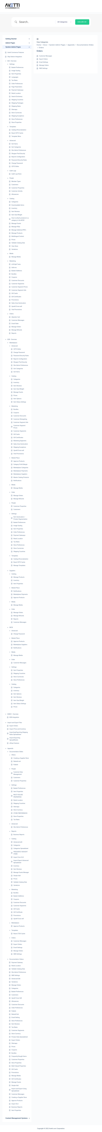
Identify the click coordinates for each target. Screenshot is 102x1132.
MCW (11, 627)
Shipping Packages (17, 103)
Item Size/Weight (16, 215)
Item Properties (16, 74)
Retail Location (16, 93)
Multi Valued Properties (18, 1066)
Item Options (17, 398)
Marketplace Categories (20, 467)
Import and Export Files (14, 722)
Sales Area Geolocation (18, 303)
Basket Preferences (17, 67)
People (11, 178)
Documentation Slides (16, 751)
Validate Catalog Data (18, 243)
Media (11, 253)
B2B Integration (14, 717)
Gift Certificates (16, 296)
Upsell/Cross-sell (16, 306)
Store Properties (16, 122)
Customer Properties (17, 188)
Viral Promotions (16, 309)
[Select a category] (63, 22)
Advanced (12, 140)
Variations (14, 249)
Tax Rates (14, 80)
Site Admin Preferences (18, 150)
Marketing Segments (19, 440)
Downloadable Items (17, 205)
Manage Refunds (16, 330)
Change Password (17, 163)
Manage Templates (19, 565)
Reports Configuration (18, 157)
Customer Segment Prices (19, 287)
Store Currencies (16, 112)
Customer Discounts (17, 280)
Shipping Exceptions (17, 116)
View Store (14, 246)
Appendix (10, 748)
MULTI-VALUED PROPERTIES (18, 796)
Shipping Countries (17, 99)
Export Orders (13, 726)
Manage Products (16, 233)
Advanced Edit (15, 978)
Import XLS (14, 1104)
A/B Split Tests (16, 264)
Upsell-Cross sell (18, 918)
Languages (14, 77)
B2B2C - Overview (12, 714)
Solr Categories (16, 147)
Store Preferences (17, 119)
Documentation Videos (16, 959)
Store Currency (18, 810)
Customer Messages (17, 320)
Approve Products (19, 461)
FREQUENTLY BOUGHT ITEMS (20, 853)
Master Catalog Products (21, 477)
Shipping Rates (16, 106)
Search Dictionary (16, 96)
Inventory (14, 208)
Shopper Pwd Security (18, 153)
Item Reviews (15, 211)
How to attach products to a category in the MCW (20, 219)
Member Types (16, 181)
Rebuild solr (17, 761)
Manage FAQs (15, 226)
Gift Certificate (17, 912)
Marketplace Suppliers (20, 474)
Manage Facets (16, 223)
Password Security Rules (19, 160)
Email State (15, 323)
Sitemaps (14, 109)
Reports (13, 333)
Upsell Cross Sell (16, 998)
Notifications (17, 480)
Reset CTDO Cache (19, 933)
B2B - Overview (12, 339)
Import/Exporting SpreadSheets (14, 739)
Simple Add (17, 875)
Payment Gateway (17, 962)
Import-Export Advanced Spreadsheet (20, 861)
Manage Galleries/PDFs (18, 230)
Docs (45, 45)
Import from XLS (18, 857)
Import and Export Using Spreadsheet (18, 1090)
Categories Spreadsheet (20, 848)
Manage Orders (16, 327)
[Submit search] (82, 22)
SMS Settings (17, 954)
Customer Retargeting (20, 419)
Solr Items (14, 144)
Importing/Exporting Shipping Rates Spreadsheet (18, 733)
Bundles (13, 274)
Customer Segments (17, 283)
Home (39, 45)
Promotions (15, 300)
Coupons (14, 277)
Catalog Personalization (18, 130)
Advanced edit (17, 842)
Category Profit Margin (20, 464)
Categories (14, 202)
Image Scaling (15, 70)
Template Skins (16, 136)
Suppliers (12, 570)
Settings (12, 64)
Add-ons (14, 267)
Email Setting (15, 1017)
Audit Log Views (16, 174)
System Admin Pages (57, 45)
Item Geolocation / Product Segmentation (20, 518)
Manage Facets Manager (21, 872)
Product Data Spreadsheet (19, 1037)
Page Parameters (16, 87)
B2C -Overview (11, 61)
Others (13, 755)
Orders (11, 314)
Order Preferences (17, 83)
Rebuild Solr (15, 1014)
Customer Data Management (18, 773)
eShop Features (14, 743)
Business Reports (18, 834)
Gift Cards (14, 293)
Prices (13, 239)
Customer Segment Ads (18, 290)
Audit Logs (12, 171)
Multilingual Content (17, 236)
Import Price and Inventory (17, 729)
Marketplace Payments (20, 471)
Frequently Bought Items (19, 1056)
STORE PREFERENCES (20, 813)
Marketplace (13, 343)
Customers (14, 184)
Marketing (12, 261)
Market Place (15, 458)
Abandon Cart (15, 317)
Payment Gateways (17, 90)
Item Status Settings (19, 402)
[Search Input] (36, 22)
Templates (12, 126)
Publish (15, 764)
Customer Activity (16, 191)
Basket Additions (16, 270)
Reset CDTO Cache (17, 133)
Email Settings (17, 947)
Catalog (11, 198)
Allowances (15, 194)
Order (13, 492)
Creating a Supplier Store (21, 758)
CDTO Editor (15, 166)
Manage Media (16, 257)
